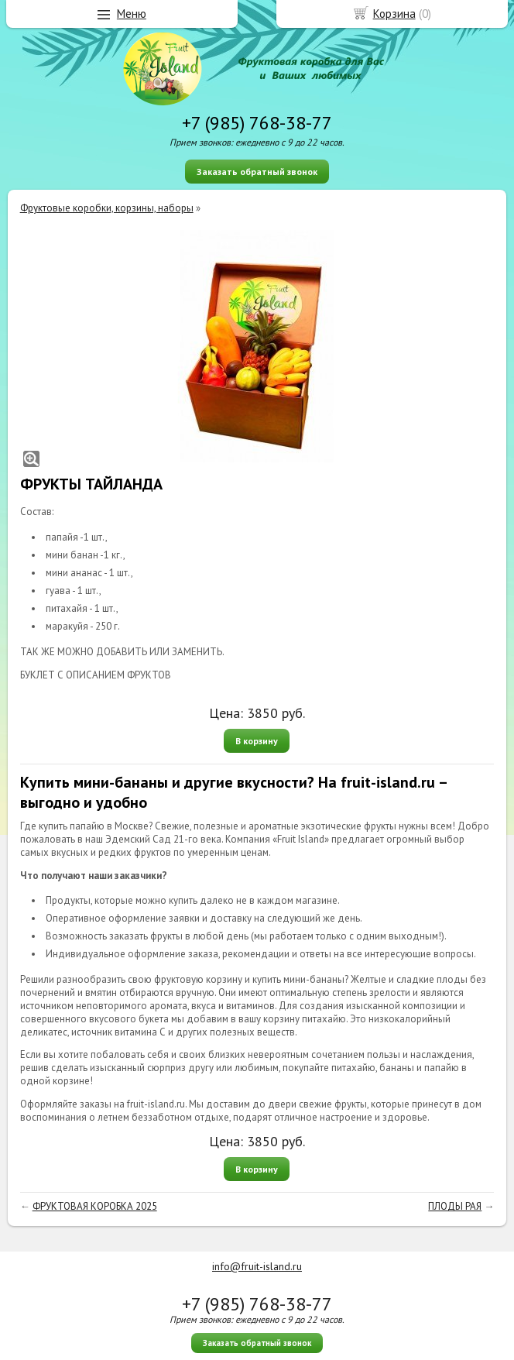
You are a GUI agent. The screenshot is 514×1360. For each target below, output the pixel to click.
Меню (131, 13)
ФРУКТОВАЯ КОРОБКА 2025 (95, 1206)
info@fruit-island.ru (257, 1266)
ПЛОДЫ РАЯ (454, 1206)
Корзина (394, 13)
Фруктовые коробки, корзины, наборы (107, 208)
